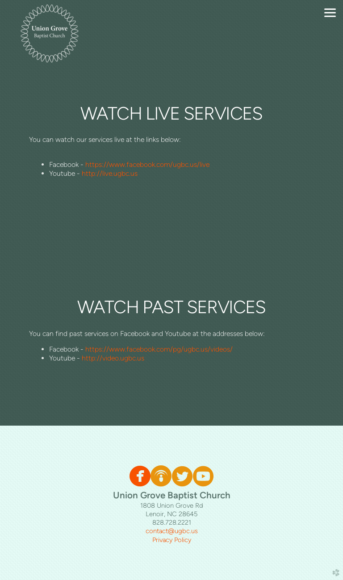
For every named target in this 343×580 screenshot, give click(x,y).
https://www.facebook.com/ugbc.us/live (147, 164)
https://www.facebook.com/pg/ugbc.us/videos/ (159, 349)
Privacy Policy (171, 540)
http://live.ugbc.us (110, 173)
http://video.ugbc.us (113, 358)
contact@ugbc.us (172, 531)
